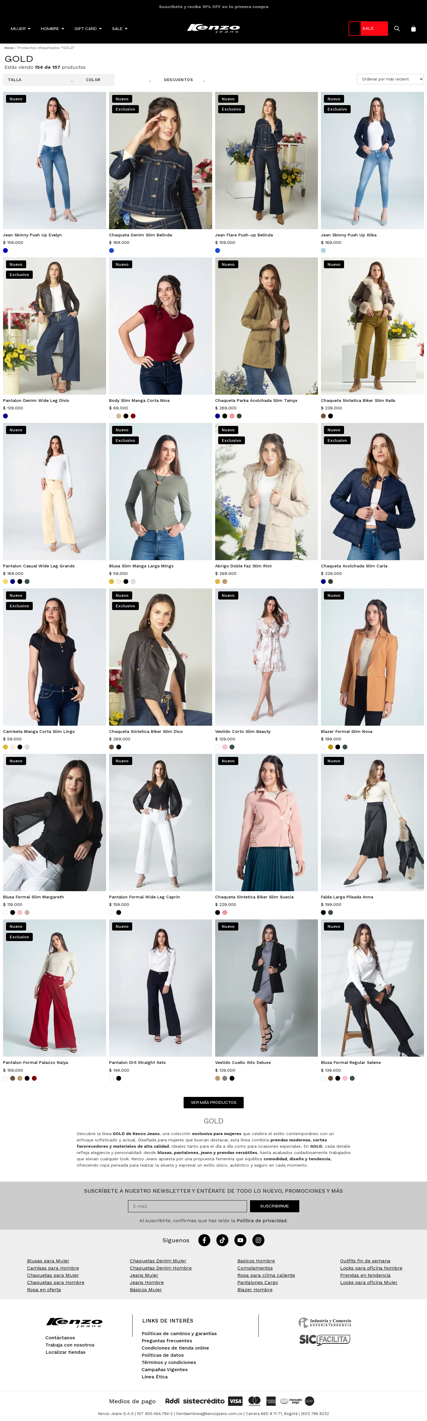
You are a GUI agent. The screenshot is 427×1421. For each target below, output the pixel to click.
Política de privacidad (262, 1220)
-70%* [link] (362, 28)
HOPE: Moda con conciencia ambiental (213, 6)
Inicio (9, 48)
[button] (41, 80)
